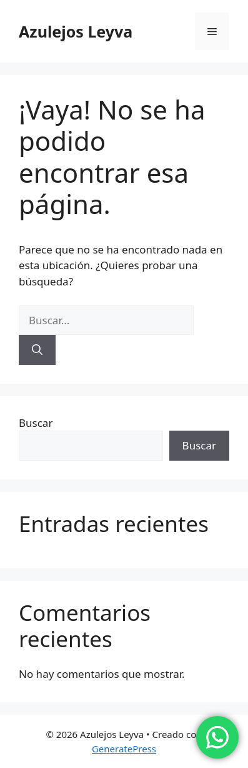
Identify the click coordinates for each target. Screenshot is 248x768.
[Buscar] (37, 350)
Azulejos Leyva (75, 31)
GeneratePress (124, 748)
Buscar (35, 423)
